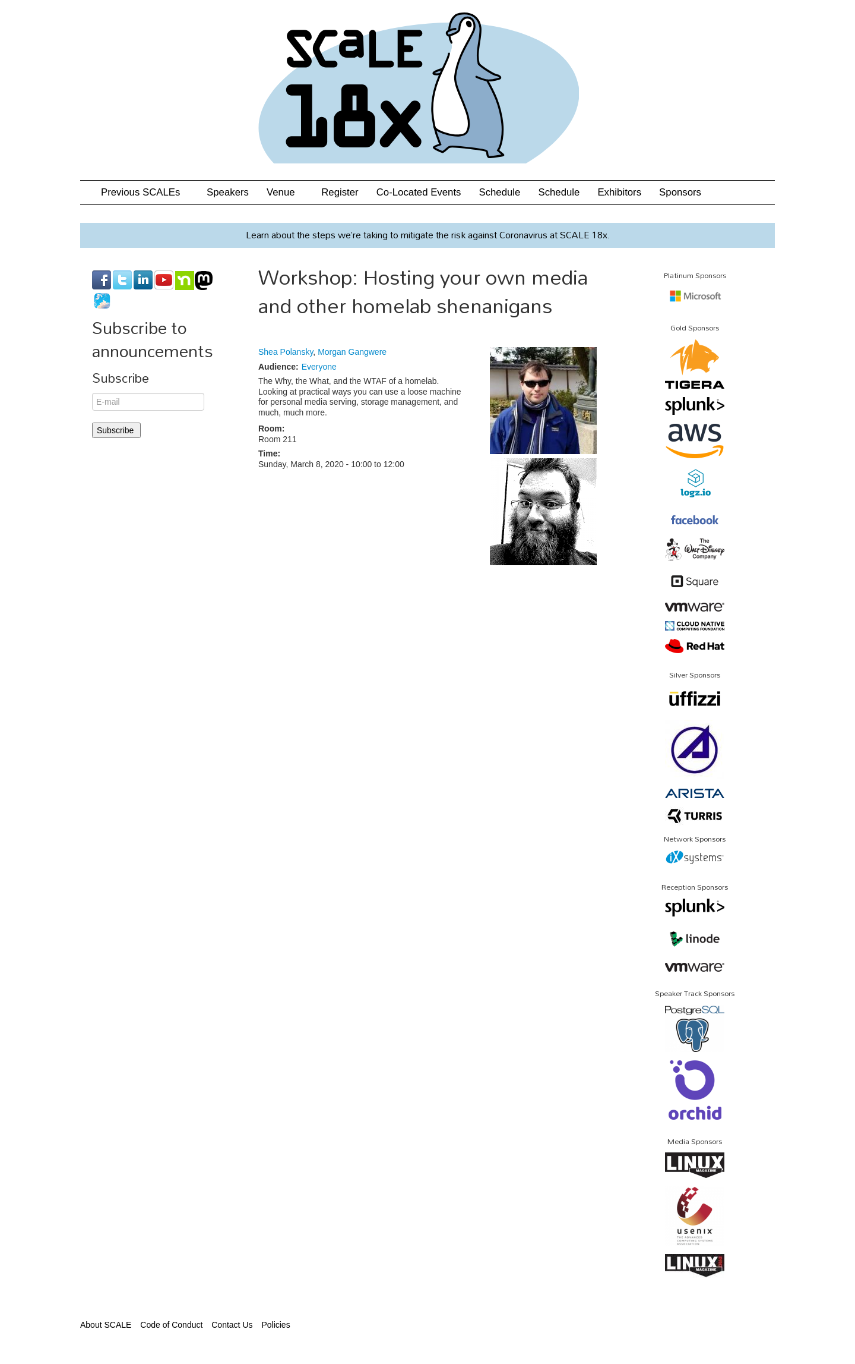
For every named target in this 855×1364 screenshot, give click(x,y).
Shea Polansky (285, 352)
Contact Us (231, 1325)
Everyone (319, 366)
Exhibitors (619, 192)
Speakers (228, 192)
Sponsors (680, 192)
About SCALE (105, 1325)
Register (340, 192)
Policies (275, 1325)
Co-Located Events (418, 192)
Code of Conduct (171, 1325)
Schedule (499, 192)
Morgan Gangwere (352, 352)
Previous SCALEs (145, 192)
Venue (285, 192)
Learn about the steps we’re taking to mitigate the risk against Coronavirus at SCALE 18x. (428, 234)
